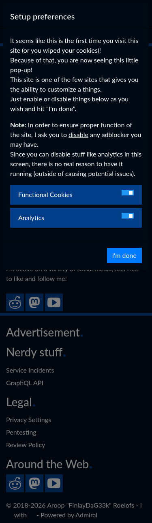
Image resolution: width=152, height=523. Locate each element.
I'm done (124, 255)
